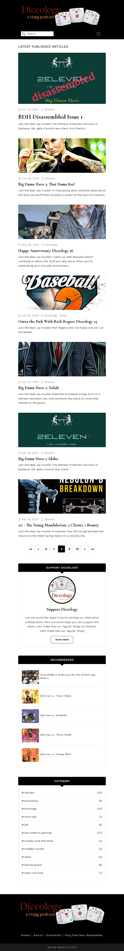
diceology (62, 808)
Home (25, 935)
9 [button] (69, 549)
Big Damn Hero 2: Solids (38, 387)
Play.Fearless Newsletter (84, 935)
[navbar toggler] (98, 33)
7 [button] (54, 549)
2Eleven (49, 109)
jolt (62, 825)
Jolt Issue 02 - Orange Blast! (55, 754)
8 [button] (61, 549)
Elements (54, 935)
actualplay (62, 801)
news (62, 857)
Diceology (51, 244)
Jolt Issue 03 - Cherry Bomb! (56, 734)
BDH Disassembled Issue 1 (50, 116)
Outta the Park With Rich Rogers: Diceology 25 (57, 321)
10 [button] (77, 549)
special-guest (62, 865)
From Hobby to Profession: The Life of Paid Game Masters (68, 676)
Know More (62, 639)
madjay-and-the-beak (62, 841)
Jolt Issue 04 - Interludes (53, 715)
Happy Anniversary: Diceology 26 (45, 250)
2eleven (62, 792)
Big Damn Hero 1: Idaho (38, 458)
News (63, 315)
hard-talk (62, 817)
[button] (30, 549)
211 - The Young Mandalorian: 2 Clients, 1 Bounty (58, 525)
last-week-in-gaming (62, 833)
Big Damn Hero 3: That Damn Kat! (46, 184)
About (38, 935)
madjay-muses (62, 849)
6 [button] (46, 549)
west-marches (62, 873)
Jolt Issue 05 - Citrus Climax (55, 695)
